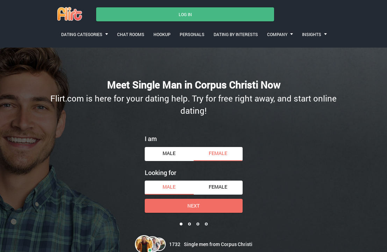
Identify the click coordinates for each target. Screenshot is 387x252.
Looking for (160, 172)
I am (151, 138)
